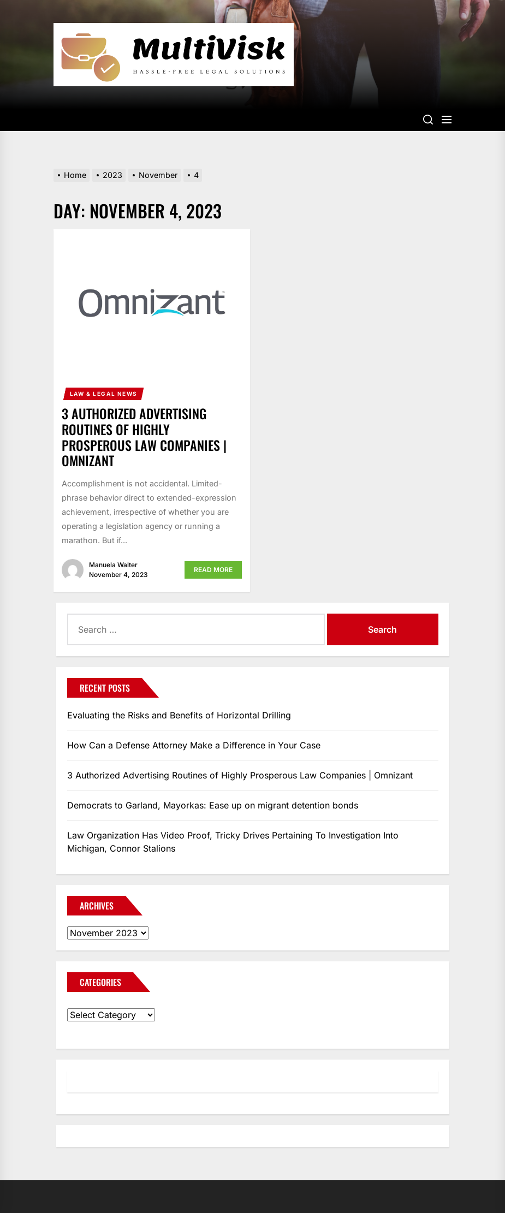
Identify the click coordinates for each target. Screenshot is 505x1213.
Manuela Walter (113, 565)
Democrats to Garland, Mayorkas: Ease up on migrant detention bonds (212, 805)
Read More (213, 570)
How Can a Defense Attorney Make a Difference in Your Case (193, 745)
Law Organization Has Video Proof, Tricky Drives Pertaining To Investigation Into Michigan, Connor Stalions (233, 842)
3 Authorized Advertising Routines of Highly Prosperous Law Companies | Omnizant (144, 436)
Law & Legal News (104, 393)
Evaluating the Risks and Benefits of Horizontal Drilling (179, 715)
